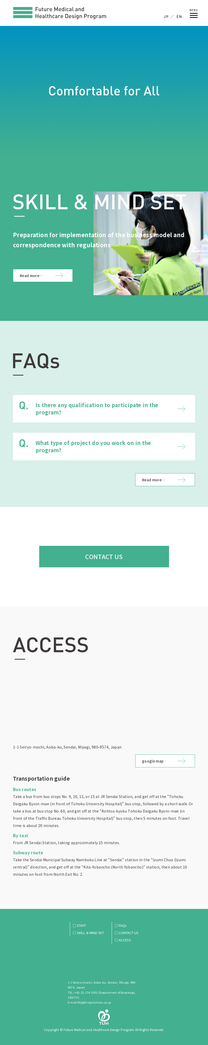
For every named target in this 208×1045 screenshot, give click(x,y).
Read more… (31, 275)
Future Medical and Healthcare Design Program (59, 13)
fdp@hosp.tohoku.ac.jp (94, 1002)
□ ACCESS (123, 939)
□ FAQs (121, 925)
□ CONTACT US (126, 932)
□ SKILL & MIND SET (88, 932)
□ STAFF (79, 925)
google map (153, 761)
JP (166, 16)
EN (179, 16)
